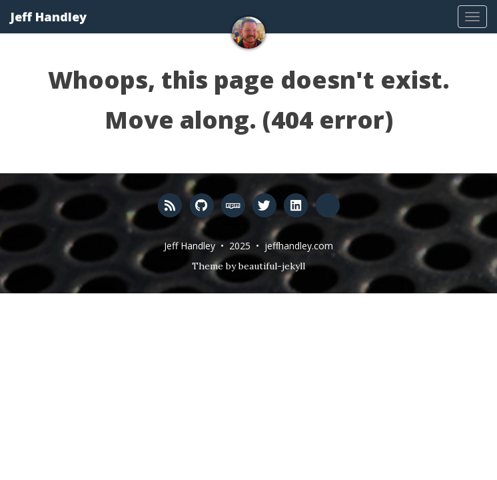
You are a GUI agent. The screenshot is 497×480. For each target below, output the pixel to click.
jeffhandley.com (298, 245)
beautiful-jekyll (272, 266)
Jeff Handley (48, 17)
